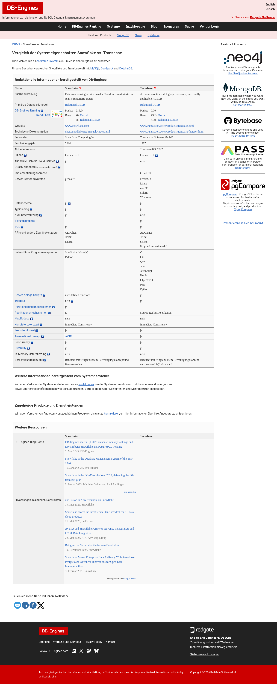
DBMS (16, 44)
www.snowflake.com (77, 125)
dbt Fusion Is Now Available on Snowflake (89, 499)
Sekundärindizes (25, 220)
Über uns (44, 642)
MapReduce (22, 318)
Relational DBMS (75, 104)
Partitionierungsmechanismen (33, 307)
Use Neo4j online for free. (243, 73)
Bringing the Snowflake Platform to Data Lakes (92, 545)
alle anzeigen (130, 492)
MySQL (94, 68)
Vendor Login (210, 26)
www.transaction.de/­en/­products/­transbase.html (167, 125)
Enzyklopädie (135, 26)
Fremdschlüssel (25, 330)
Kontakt (110, 642)
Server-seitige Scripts (28, 295)
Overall (84, 115)
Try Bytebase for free (243, 135)
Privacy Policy (93, 642)
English (270, 4)
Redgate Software (262, 17)
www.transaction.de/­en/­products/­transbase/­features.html (172, 131)
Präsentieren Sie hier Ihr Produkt (243, 223)
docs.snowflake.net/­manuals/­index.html (87, 131)
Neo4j (138, 35)
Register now (242, 167)
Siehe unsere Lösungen (204, 654)
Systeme (113, 26)
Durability (20, 348)
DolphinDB (125, 68)
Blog (154, 26)
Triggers (20, 301)
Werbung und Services (67, 642)
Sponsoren (171, 26)
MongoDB (123, 35)
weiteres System (47, 61)
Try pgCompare (243, 209)
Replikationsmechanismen (31, 312)
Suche (189, 26)
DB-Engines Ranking (86, 26)
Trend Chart (43, 115)
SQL (17, 226)
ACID (68, 336)
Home (61, 26)
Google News (129, 578)
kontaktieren (86, 384)
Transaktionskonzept (27, 336)
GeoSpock (107, 68)
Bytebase (154, 35)
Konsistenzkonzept (27, 324)
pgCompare (230, 194)
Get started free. (242, 105)
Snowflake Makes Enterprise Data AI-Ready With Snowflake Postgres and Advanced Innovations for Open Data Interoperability (100, 562)
